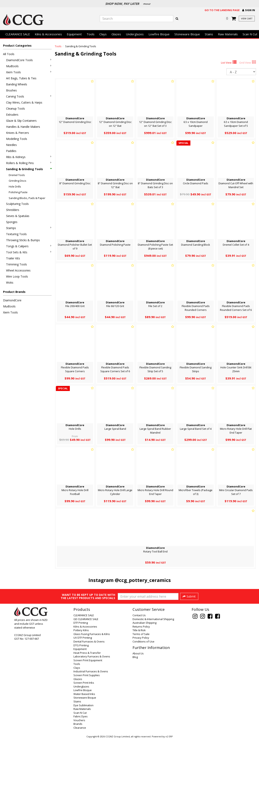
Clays (103, 34)
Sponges (11, 222)
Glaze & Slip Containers (21, 121)
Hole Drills (15, 186)
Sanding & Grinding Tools (28, 169)
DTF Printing (80, 670)
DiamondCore (12, 300)
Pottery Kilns (81, 678)
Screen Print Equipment (87, 708)
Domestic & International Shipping (153, 667)
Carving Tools (28, 96)
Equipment (74, 34)
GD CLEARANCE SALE (85, 667)
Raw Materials (228, 34)
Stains (209, 34)
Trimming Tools (16, 264)
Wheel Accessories (18, 270)
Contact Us (139, 663)
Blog (135, 704)
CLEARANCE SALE (17, 34)
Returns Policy (141, 674)
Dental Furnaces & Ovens (89, 689)
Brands (77, 771)
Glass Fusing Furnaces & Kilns (91, 681)
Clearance (79, 775)
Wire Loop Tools (17, 276)
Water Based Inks (84, 741)
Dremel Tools (17, 175)
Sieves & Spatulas (17, 216)
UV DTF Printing (82, 685)
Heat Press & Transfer (87, 700)
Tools (90, 34)
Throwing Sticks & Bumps (23, 240)
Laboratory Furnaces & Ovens (91, 704)
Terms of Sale (141, 681)
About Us (138, 701)
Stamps (28, 228)
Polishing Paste (18, 192)
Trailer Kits (13, 258)
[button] (248, 10)
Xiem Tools (28, 72)
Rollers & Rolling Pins (28, 163)
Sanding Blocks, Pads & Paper (27, 198)
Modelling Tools (16, 139)
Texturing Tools (16, 234)
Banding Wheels (16, 84)
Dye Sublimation (83, 753)
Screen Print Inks (83, 730)
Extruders (12, 114)
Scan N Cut (80, 760)
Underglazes (135, 34)
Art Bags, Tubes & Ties (21, 78)
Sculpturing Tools (17, 204)
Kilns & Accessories (48, 34)
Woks (9, 282)
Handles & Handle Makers (23, 127)
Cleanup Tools (15, 108)
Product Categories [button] (17, 45)
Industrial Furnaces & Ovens (90, 719)
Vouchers (79, 768)
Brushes (11, 90)
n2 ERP (169, 784)
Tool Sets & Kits (28, 252)
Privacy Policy (141, 685)
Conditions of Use (143, 689)
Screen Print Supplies (86, 723)
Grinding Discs (17, 180)
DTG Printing (81, 693)
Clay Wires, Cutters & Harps (24, 102)
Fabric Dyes (80, 764)
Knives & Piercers (17, 133)
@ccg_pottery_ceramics (143, 580)
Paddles (11, 151)
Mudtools (28, 66)
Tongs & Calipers (28, 246)
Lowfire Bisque (159, 34)
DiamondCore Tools (28, 60)
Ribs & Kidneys (28, 157)
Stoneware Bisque (187, 34)
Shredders (12, 210)
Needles (11, 145)
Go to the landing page (222, 10)
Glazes (116, 34)
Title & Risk (139, 678)
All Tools (8, 54)
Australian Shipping (144, 670)
